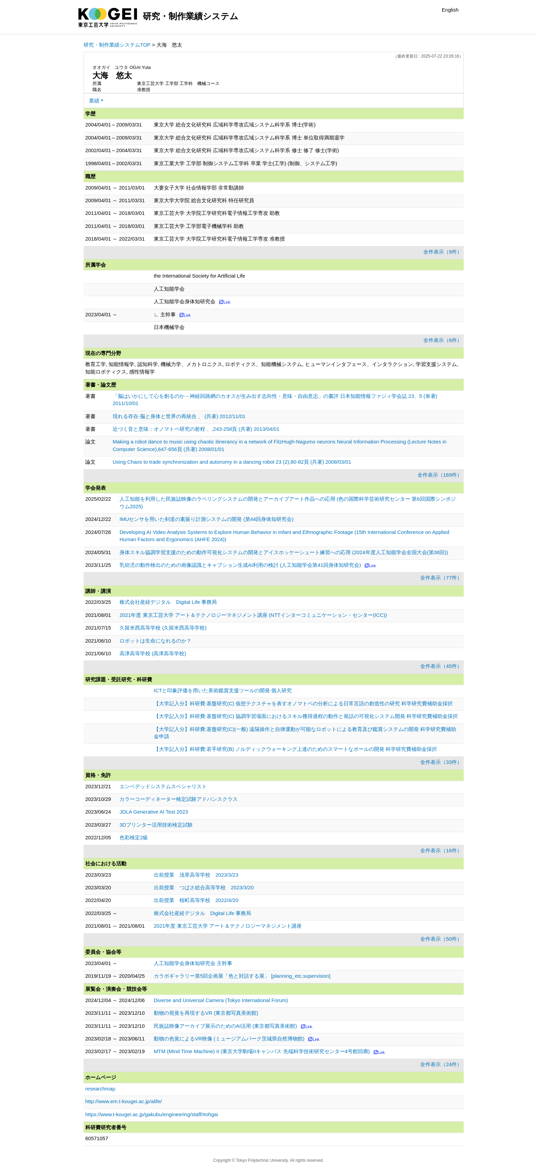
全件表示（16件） (441, 850)
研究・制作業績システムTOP (117, 45)
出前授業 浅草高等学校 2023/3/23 (196, 875)
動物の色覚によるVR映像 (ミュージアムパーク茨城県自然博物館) (229, 1038)
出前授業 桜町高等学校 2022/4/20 (196, 900)
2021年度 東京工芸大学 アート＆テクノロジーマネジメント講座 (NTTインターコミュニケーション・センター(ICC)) (253, 615)
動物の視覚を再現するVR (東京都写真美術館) (206, 1013)
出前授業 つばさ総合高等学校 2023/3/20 (204, 887)
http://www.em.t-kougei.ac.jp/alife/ (123, 1101)
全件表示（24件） (441, 1064)
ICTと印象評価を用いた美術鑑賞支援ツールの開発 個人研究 (223, 690)
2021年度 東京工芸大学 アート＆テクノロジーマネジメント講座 (228, 926)
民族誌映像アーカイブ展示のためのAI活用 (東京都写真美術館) (225, 1026)
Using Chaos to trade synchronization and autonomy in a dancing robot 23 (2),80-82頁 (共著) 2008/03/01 (232, 462)
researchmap (100, 1089)
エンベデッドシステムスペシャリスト (163, 786)
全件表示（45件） (441, 666)
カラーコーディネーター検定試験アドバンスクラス (179, 799)
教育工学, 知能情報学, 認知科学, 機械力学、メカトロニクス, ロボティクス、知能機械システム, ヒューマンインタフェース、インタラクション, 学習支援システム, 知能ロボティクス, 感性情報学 (271, 367)
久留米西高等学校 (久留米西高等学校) (163, 628)
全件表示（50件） (441, 939)
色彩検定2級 (134, 837)
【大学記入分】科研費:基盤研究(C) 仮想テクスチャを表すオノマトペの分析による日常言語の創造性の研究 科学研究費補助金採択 (303, 703)
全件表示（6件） (442, 340)
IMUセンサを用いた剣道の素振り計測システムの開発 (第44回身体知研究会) (207, 519)
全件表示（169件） (439, 475)
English (450, 10)
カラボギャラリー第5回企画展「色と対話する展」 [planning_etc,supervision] (242, 976)
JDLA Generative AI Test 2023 (154, 812)
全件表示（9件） (442, 252)
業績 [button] (94, 100)
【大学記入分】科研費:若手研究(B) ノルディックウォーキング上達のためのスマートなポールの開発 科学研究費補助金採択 (295, 749)
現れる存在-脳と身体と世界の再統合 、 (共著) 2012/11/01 (179, 416)
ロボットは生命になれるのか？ (155, 641)
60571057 (96, 1138)
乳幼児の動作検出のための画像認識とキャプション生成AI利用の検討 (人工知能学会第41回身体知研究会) (240, 565)
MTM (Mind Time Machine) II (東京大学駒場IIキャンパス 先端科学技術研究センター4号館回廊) (262, 1051)
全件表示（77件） (441, 578)
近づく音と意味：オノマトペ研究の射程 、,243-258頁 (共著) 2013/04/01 (196, 429)
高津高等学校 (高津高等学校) (153, 653)
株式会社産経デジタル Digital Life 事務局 (168, 602)
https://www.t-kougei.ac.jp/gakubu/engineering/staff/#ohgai (151, 1114)
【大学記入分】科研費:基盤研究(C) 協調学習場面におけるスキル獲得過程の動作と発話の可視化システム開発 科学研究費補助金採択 (306, 716)
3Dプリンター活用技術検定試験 (156, 825)
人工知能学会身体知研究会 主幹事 (193, 963)
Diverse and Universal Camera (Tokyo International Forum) (221, 1000)
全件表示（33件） (441, 762)
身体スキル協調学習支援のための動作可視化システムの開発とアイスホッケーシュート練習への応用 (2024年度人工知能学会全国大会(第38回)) (284, 552)
